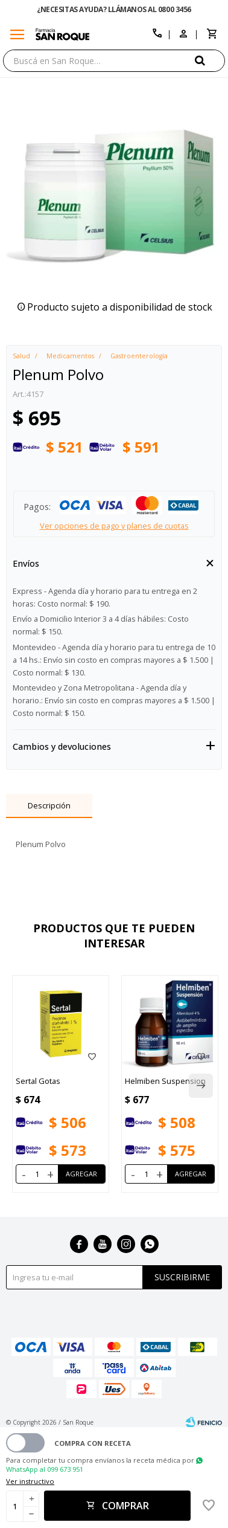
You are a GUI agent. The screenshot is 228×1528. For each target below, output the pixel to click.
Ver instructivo (30, 1481)
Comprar (125, 1505)
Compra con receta (92, 1443)
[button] (210, 60)
